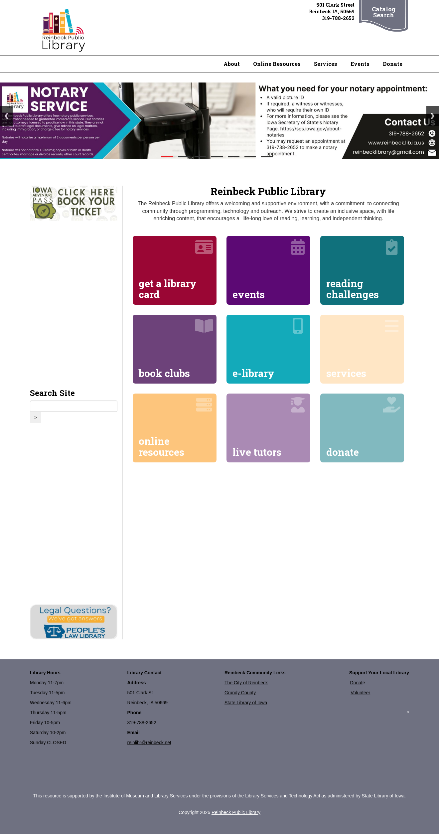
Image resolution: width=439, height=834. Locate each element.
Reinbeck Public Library (236, 812)
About (231, 63)
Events (360, 63)
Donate (392, 63)
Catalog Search (383, 12)
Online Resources (277, 63)
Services (325, 63)
